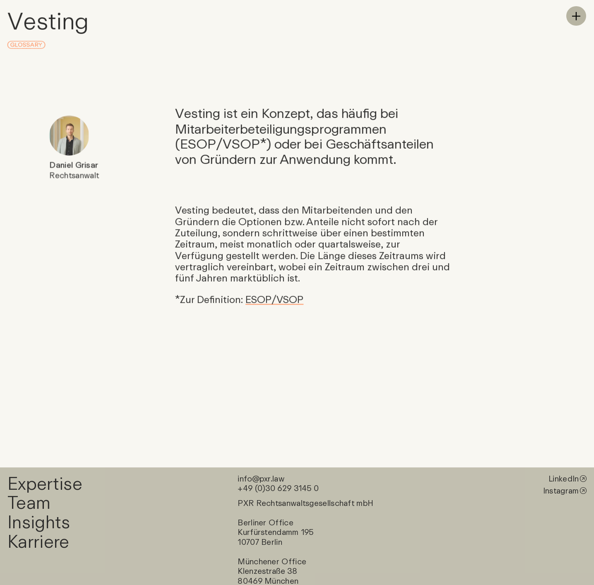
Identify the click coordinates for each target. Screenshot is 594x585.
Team (28, 502)
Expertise (44, 482)
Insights (38, 521)
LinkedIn (563, 478)
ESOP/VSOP (274, 299)
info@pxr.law (261, 478)
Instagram (561, 491)
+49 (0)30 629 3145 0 (278, 488)
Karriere (38, 541)
